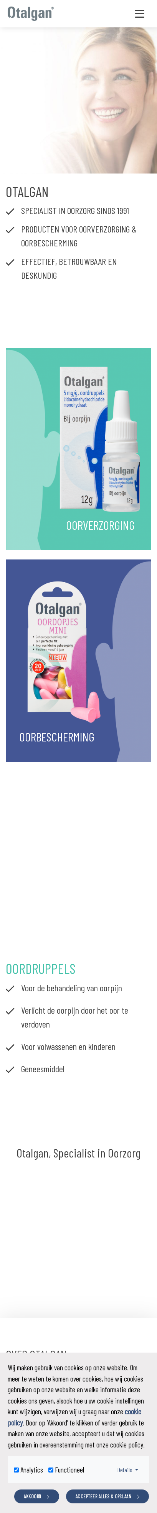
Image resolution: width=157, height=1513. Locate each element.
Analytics (31, 1469)
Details (130, 1469)
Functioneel (69, 1469)
